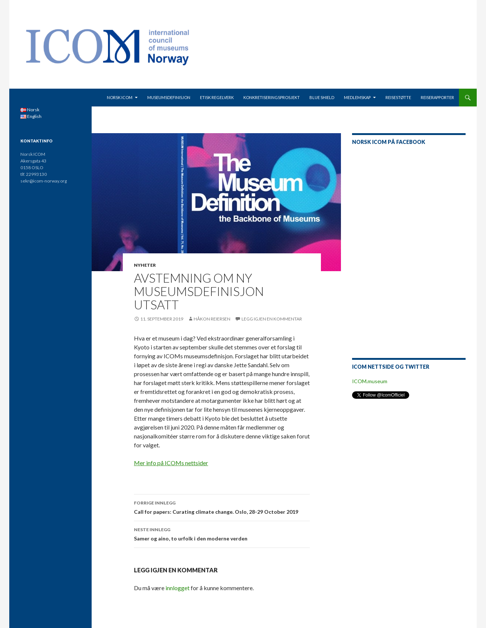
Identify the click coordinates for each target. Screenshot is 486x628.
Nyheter (145, 265)
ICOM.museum (369, 381)
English (31, 116)
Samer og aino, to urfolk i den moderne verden (222, 533)
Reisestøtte (398, 97)
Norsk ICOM (119, 97)
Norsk (29, 109)
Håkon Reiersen (212, 319)
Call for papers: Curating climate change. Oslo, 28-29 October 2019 (222, 507)
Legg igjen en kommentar (272, 319)
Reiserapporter (437, 97)
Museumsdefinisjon (168, 97)
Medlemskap (357, 97)
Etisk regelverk (217, 97)
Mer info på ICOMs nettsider (171, 462)
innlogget (177, 587)
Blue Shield (321, 97)
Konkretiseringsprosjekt (271, 97)
